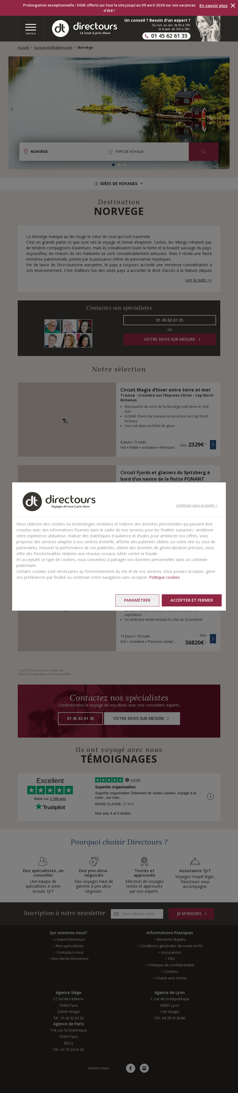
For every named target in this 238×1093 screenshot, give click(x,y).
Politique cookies (164, 577)
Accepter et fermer (191, 600)
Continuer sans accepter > (196, 505)
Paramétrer (137, 600)
